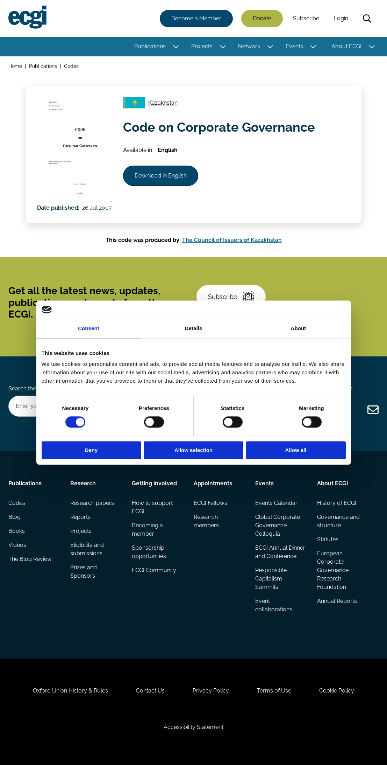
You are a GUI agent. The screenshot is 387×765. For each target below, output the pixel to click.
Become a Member (196, 18)
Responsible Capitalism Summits (271, 578)
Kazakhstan (163, 102)
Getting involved (154, 483)
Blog (14, 517)
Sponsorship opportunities (149, 551)
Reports (80, 517)
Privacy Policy (211, 690)
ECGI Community (154, 570)
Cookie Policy (336, 690)
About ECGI (346, 46)
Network (249, 46)
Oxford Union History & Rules (70, 690)
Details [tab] (193, 328)
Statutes (327, 539)
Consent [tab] (88, 328)
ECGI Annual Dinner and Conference (280, 551)
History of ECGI (336, 503)
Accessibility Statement (193, 727)
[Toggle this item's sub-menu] (175, 46)
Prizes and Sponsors (83, 571)
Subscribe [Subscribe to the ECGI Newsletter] (231, 296)
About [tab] (298, 328)
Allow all (296, 450)
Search (367, 18)
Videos (17, 545)
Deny (91, 450)
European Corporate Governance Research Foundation (333, 570)
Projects (202, 46)
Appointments (213, 483)
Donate (262, 18)
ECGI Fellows (210, 503)
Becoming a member (147, 529)
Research (83, 483)
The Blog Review (30, 559)
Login (341, 18)
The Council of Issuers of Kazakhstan (232, 240)
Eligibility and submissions (87, 549)
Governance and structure (338, 521)
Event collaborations (273, 605)
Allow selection (193, 450)
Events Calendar (276, 503)
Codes (71, 66)
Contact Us (150, 690)
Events (294, 46)
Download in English (161, 175)
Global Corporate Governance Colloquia (277, 525)
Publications (150, 46)
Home (15, 66)
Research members (206, 521)
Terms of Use (274, 690)
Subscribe (306, 18)
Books (16, 531)
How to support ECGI (152, 507)
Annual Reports (337, 601)
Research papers (92, 503)
